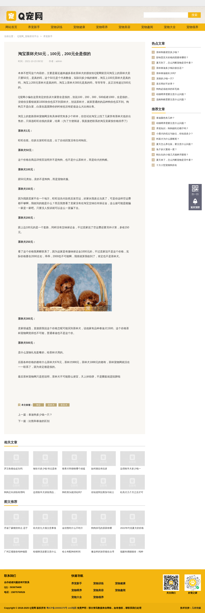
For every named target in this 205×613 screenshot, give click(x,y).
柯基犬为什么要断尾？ (167, 139)
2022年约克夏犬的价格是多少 (132, 528)
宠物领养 (192, 27)
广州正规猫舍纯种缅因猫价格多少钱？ (15, 551)
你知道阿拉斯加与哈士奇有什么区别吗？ (102, 492)
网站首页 (11, 27)
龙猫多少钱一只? (165, 78)
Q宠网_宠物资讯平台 (28, 36)
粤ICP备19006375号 (56, 608)
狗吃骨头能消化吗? (72, 492)
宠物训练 (56, 27)
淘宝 (38, 405)
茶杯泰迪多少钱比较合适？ (170, 68)
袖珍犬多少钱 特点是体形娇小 (45, 468)
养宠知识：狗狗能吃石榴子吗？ (172, 128)
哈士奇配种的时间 (71, 551)
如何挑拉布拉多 (99, 468)
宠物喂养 (102, 27)
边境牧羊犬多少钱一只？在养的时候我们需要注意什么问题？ (131, 468)
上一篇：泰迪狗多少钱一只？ (35, 414)
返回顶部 (195, 207)
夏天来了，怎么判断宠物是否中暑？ (174, 160)
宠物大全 (170, 27)
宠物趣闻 (147, 27)
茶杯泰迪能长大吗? (166, 73)
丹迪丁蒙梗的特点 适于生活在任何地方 (16, 528)
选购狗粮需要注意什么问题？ (171, 99)
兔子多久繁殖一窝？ (166, 149)
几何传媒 (196, 608)
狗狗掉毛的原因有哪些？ (101, 528)
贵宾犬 (64, 405)
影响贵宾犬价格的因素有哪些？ (172, 57)
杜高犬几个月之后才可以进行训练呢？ (131, 492)
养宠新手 (34, 27)
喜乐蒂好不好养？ (165, 83)
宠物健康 (79, 27)
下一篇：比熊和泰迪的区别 (34, 421)
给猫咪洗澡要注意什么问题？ (44, 551)
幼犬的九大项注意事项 (44, 528)
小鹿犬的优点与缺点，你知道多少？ (174, 133)
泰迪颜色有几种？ (165, 118)
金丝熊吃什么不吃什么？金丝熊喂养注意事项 (73, 528)
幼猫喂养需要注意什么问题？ (171, 94)
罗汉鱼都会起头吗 (13, 468)
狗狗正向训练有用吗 (14, 492)
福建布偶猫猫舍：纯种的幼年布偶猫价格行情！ (131, 551)
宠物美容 (124, 27)
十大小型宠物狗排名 (166, 165)
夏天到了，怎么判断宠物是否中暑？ (174, 62)
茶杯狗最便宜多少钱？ (167, 52)
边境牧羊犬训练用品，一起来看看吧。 (44, 492)
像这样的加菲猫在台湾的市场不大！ (102, 551)
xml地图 (72, 608)
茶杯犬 (51, 405)
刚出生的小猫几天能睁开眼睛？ (172, 154)
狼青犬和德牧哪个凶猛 (73, 468)
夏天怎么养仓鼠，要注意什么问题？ (174, 144)
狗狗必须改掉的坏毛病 (167, 89)
